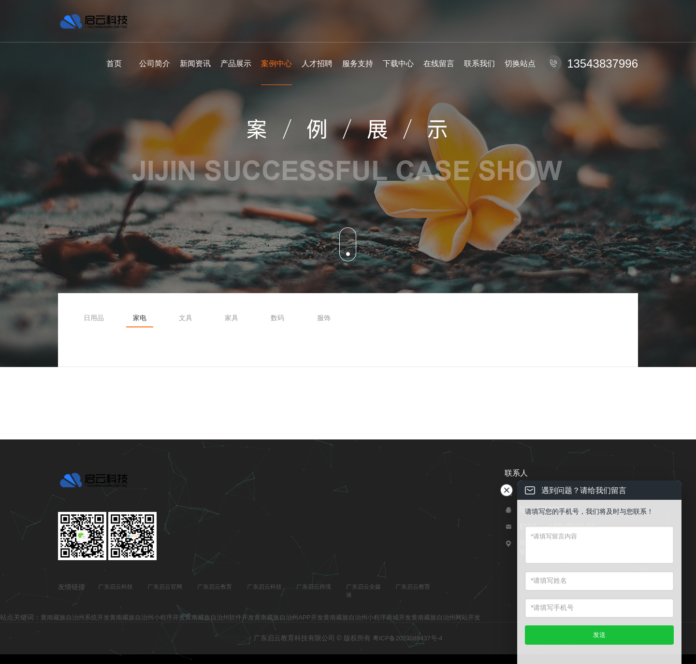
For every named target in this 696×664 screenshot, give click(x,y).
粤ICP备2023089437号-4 (408, 638)
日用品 (94, 318)
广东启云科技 (115, 586)
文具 (185, 318)
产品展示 (235, 63)
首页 (114, 63)
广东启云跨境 (313, 586)
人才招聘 (317, 63)
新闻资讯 (195, 63)
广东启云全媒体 (363, 590)
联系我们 (479, 63)
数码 (277, 318)
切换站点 (520, 63)
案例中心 (276, 63)
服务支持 (357, 63)
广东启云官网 (164, 586)
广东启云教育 (214, 586)
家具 (231, 318)
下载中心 (398, 63)
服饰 (324, 318)
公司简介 (154, 63)
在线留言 (438, 63)
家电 (139, 318)
